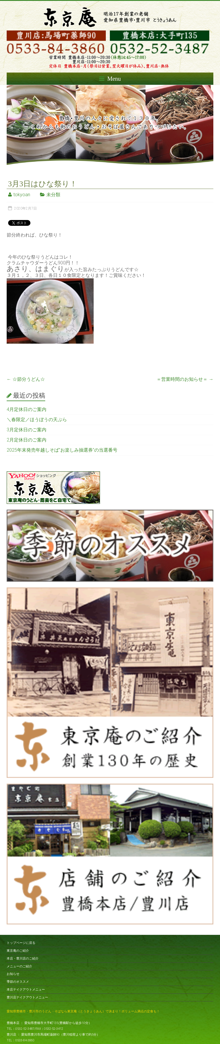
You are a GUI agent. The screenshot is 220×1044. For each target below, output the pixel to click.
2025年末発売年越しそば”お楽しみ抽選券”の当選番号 (62, 450)
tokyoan (21, 194)
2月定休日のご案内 (26, 440)
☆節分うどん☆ (26, 379)
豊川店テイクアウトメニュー (27, 997)
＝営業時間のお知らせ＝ (185, 379)
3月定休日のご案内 (26, 429)
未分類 (53, 194)
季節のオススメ (18, 982)
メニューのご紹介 (19, 966)
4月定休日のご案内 (26, 409)
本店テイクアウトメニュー (26, 989)
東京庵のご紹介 (18, 951)
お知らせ (13, 974)
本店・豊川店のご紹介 (23, 958)
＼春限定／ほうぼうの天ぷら (37, 419)
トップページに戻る (21, 943)
